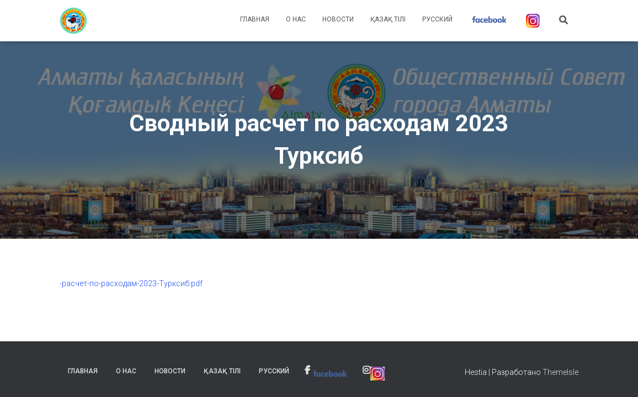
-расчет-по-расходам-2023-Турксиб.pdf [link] (131, 283)
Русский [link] (437, 19)
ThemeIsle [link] (560, 372)
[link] (73, 21)
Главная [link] (254, 19)
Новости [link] (338, 19)
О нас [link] (296, 19)
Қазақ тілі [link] (388, 19)
